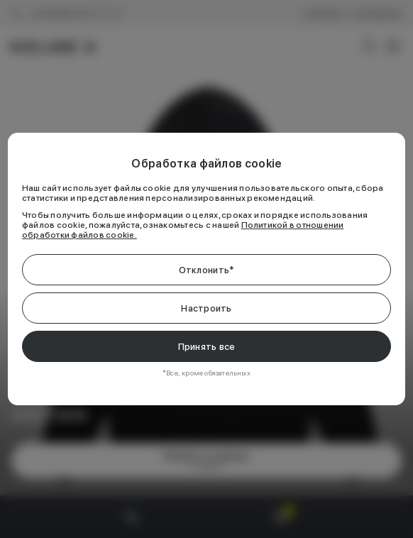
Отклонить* (207, 270)
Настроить (206, 308)
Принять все (207, 346)
